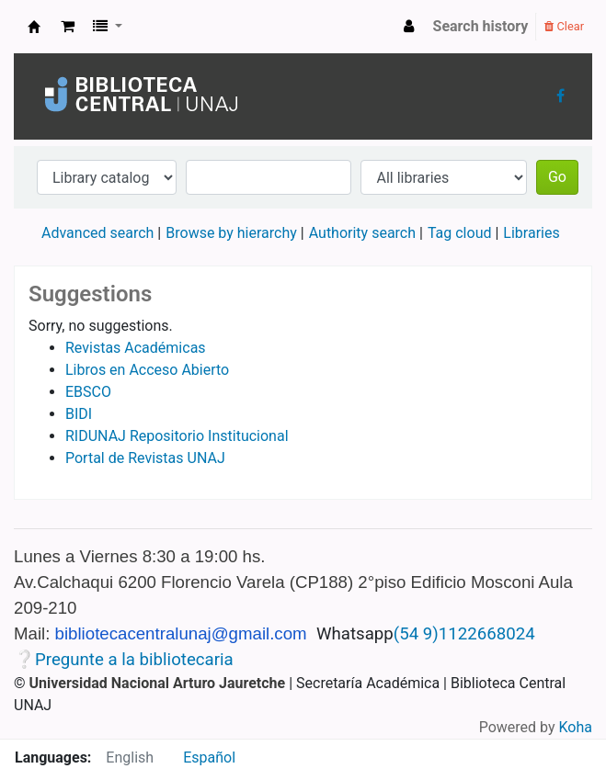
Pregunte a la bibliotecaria (134, 660)
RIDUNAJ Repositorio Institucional (177, 436)
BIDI (78, 414)
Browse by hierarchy (231, 233)
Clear (564, 26)
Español (209, 757)
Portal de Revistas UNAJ (145, 458)
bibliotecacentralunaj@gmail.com (181, 633)
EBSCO (88, 392)
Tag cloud (460, 233)
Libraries (531, 233)
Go (557, 177)
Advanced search (97, 233)
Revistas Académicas (135, 347)
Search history (481, 26)
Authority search (362, 233)
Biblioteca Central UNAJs (34, 26)
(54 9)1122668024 (464, 634)
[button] (67, 26)
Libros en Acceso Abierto (147, 370)
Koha (575, 727)
